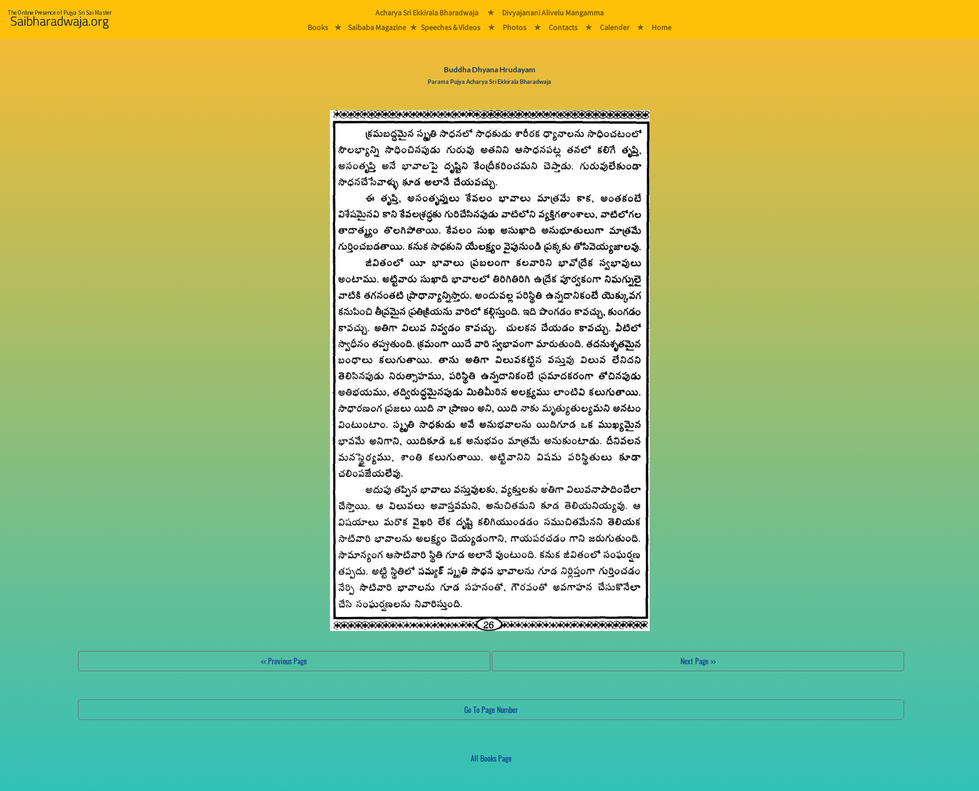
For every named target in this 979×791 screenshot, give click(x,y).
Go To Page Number (491, 709)
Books (318, 27)
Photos (514, 27)
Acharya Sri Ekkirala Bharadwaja (426, 12)
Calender (614, 27)
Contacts (563, 27)
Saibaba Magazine (377, 27)
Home (661, 27)
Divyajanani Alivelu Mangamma (553, 12)
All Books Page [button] (491, 758)
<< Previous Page (284, 660)
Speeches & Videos (450, 27)
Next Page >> (698, 660)
